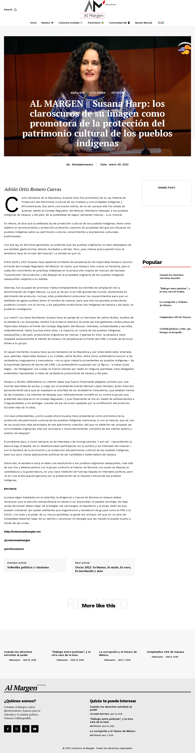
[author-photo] (6, 660)
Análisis (78, 92)
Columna (98, 92)
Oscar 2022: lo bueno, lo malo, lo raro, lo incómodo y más (103, 569)
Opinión (117, 92)
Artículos (95, 726)
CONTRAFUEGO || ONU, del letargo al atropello (175, 330)
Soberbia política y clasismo (28, 567)
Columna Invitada (99, 714)
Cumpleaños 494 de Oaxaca (175, 317)
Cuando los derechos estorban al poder (172, 276)
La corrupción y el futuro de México (112, 731)
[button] (11, 9)
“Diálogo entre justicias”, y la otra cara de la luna (175, 290)
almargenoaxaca (82, 164)
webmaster (14, 660)
